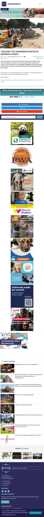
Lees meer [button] (13, 514)
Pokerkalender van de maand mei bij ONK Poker (26, 364)
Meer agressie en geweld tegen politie (24, 394)
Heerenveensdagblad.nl (14, 4)
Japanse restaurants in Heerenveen (23, 405)
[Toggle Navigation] (40, 4)
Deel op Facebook (22, 104)
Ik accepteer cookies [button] (35, 512)
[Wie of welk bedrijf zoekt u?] (18, 117)
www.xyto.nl (6, 478)
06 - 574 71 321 (27, 97)
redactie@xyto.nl (7, 476)
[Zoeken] (40, 117)
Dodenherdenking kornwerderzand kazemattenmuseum (28, 415)
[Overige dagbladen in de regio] (21, 505)
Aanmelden (5, 495)
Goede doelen (4, 58)
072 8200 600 (6, 474)
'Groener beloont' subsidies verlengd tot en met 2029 (28, 435)
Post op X (22, 108)
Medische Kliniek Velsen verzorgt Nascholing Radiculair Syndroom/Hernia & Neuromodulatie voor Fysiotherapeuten (28, 376)
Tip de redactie (22, 111)
